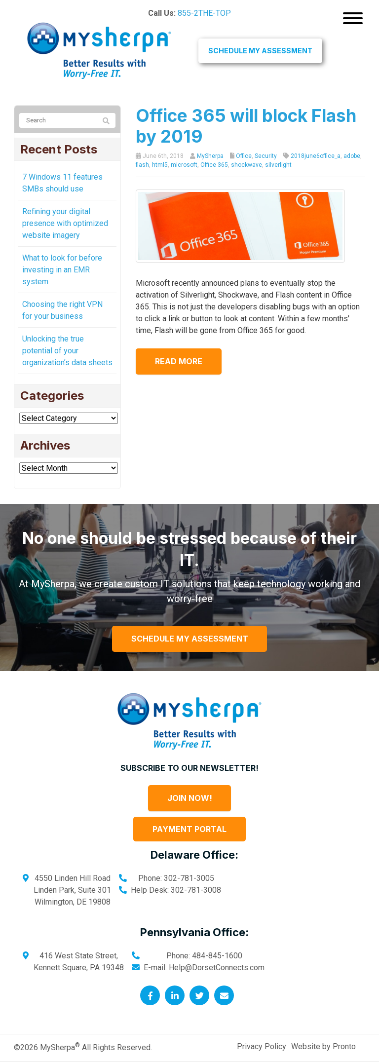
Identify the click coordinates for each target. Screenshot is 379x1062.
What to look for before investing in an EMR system (62, 269)
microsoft (184, 164)
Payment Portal (189, 829)
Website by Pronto (323, 1046)
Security (266, 155)
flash (142, 164)
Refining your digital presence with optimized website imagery (65, 223)
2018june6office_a (316, 155)
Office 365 (214, 164)
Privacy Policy (261, 1046)
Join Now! (189, 798)
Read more (179, 361)
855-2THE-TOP (204, 13)
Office (244, 155)
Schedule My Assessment (260, 50)
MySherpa (210, 155)
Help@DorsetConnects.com (217, 967)
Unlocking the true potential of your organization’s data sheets (67, 350)
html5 (160, 164)
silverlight (278, 164)
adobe (351, 155)
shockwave (246, 164)
